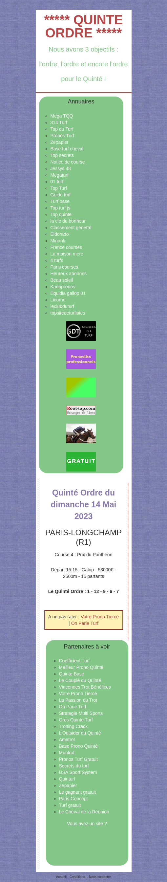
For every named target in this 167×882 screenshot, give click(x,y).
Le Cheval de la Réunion (84, 811)
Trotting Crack (73, 726)
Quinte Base (71, 673)
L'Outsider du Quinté (80, 733)
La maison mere (67, 253)
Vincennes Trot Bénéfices (85, 687)
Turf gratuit (70, 805)
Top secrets (62, 155)
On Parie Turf (84, 623)
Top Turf (59, 188)
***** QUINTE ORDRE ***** (83, 26)
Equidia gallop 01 (68, 293)
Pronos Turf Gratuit (78, 759)
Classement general (71, 227)
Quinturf (67, 779)
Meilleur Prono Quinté (81, 667)
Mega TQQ (62, 116)
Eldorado (60, 234)
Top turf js (61, 207)
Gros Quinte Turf (76, 719)
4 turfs (57, 260)
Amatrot (67, 739)
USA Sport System (78, 772)
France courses (66, 247)
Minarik (58, 240)
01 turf (57, 181)
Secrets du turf (74, 765)
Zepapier (60, 142)
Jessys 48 (61, 168)
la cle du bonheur (68, 221)
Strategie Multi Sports (81, 713)
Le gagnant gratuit (77, 792)
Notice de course (68, 162)
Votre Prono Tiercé (100, 616)
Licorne (58, 299)
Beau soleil (62, 280)
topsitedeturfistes (68, 313)
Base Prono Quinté (78, 746)
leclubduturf (62, 306)
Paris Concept (73, 798)
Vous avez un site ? (87, 823)
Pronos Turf (62, 135)
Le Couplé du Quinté (80, 680)
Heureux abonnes (69, 273)
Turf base (60, 201)
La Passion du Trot (78, 700)
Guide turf (61, 194)
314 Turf (59, 122)
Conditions (77, 877)
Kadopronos (63, 286)
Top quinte (61, 214)
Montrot (66, 752)
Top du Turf (62, 129)
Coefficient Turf (74, 660)
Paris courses (64, 267)
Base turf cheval (67, 148)
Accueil (61, 877)
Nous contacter (100, 877)
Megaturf (60, 175)
